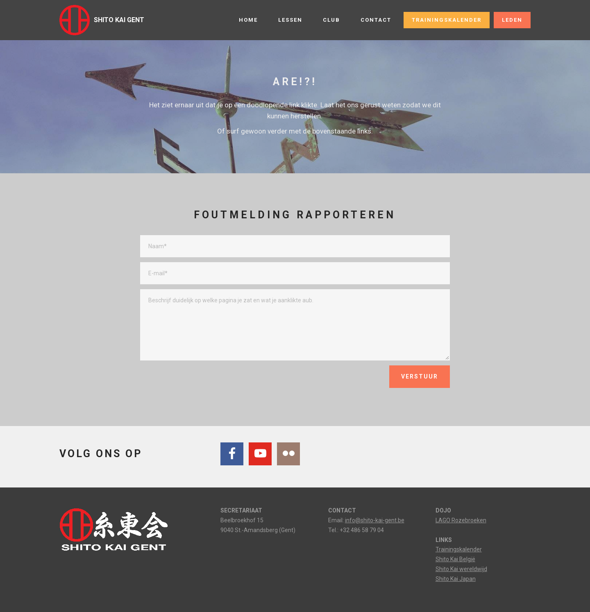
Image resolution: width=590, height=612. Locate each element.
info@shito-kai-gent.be (374, 520)
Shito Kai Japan (456, 579)
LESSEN (290, 20)
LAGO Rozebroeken (461, 520)
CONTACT (376, 20)
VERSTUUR (419, 376)
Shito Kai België (455, 559)
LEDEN (512, 20)
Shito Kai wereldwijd (461, 569)
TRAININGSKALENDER (446, 20)
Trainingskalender (459, 549)
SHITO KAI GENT (119, 20)
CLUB (331, 20)
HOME (248, 20)
